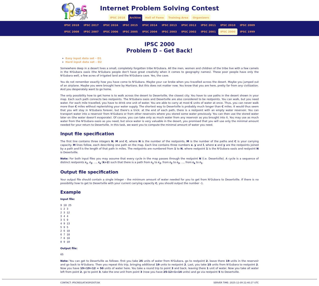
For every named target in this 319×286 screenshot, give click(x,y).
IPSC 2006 (110, 31)
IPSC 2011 (208, 25)
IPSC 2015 (130, 25)
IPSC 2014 (149, 25)
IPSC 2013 (169, 25)
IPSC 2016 (110, 25)
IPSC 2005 (130, 31)
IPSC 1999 (247, 31)
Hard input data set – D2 (84, 61)
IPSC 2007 (91, 31)
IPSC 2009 (247, 25)
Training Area (178, 17)
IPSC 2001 (208, 31)
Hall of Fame (154, 17)
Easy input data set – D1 (84, 58)
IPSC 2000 (227, 31)
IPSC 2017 (91, 25)
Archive (135, 17)
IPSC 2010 (227, 25)
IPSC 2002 (188, 31)
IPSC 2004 (149, 31)
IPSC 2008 (71, 31)
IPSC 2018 (117, 17)
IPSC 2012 (188, 25)
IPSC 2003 (169, 31)
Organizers (201, 17)
